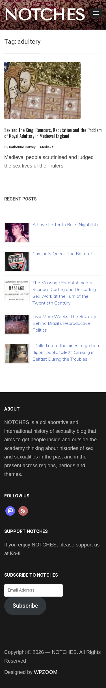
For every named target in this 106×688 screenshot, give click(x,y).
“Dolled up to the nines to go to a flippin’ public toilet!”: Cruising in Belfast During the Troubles (66, 352)
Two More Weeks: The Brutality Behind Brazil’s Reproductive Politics (64, 323)
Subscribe (25, 605)
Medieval (47, 147)
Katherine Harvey (22, 147)
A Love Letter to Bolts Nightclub (65, 224)
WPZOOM (45, 672)
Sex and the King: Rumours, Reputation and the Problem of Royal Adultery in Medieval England (53, 133)
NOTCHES (44, 15)
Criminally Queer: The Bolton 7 (63, 253)
